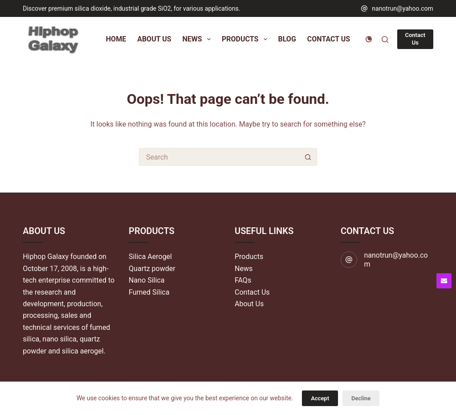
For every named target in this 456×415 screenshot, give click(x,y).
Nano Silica (146, 280)
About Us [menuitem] (154, 39)
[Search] (385, 39)
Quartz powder (152, 268)
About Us (249, 304)
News (243, 268)
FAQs (243, 280)
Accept (320, 398)
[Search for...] (219, 157)
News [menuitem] (198, 39)
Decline (360, 398)
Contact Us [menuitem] (328, 39)
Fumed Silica (149, 292)
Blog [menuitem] (287, 39)
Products (249, 256)
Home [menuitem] (116, 39)
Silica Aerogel (150, 256)
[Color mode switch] (369, 39)
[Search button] (308, 157)
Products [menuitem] (246, 39)
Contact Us (415, 39)
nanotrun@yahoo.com (402, 8)
